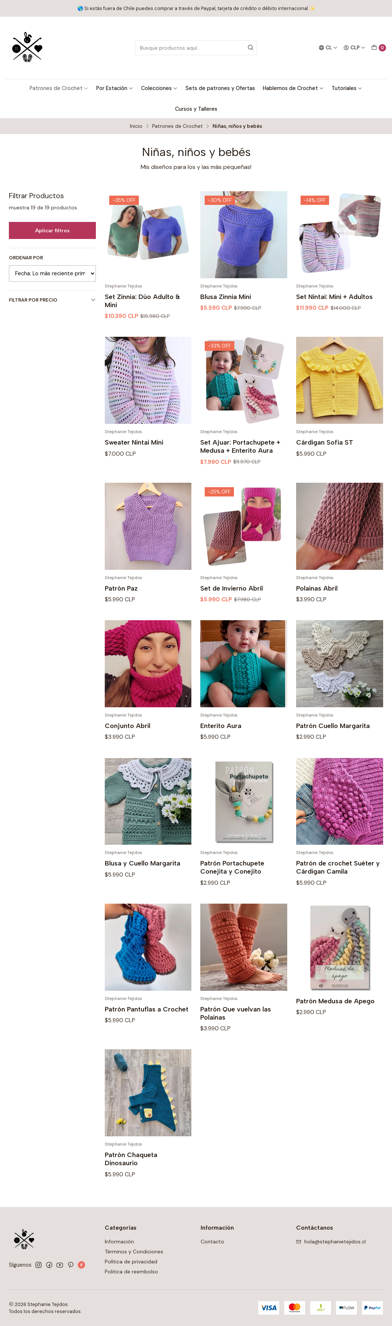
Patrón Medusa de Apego (335, 1019)
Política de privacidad (131, 1261)
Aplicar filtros (52, 230)
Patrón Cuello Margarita (333, 744)
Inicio (136, 126)
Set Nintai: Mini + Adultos (334, 296)
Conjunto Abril (127, 744)
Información (119, 1241)
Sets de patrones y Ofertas (220, 88)
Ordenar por (26, 258)
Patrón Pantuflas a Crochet (146, 1027)
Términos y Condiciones (134, 1251)
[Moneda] (354, 48)
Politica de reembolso (131, 1271)
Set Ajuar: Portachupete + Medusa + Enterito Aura (240, 465)
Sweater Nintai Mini (134, 461)
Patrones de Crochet (59, 88)
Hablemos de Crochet (293, 88)
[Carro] (379, 48)
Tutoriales (347, 88)
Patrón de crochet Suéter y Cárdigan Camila (338, 886)
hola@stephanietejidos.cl (331, 1241)
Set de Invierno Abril (231, 607)
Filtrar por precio (52, 300)
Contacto (212, 1241)
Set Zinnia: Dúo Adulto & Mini (142, 301)
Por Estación (114, 88)
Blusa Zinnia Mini (225, 296)
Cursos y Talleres (196, 109)
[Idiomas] (328, 48)
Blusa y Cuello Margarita (142, 882)
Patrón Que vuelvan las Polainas (235, 1032)
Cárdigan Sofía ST (324, 461)
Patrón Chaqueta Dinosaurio (131, 1178)
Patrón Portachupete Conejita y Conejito (232, 886)
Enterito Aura (220, 744)
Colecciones (159, 88)
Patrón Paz (121, 607)
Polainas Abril (317, 607)
